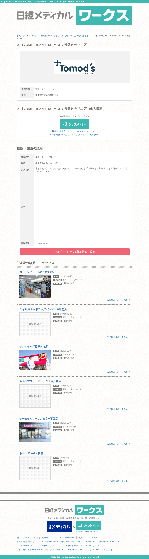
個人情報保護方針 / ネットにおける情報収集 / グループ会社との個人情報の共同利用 (50, 542)
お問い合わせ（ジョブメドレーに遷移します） (81, 546)
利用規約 (45, 538)
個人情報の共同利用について (110, 542)
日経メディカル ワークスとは (28, 538)
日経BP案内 (92, 538)
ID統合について (91, 542)
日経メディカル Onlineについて (63, 538)
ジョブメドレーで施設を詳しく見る (74, 251)
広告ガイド (81, 538)
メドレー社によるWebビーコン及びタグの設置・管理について (41, 550)
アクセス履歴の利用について (28, 546)
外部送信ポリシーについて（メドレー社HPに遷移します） (91, 550)
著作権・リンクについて (51, 546)
